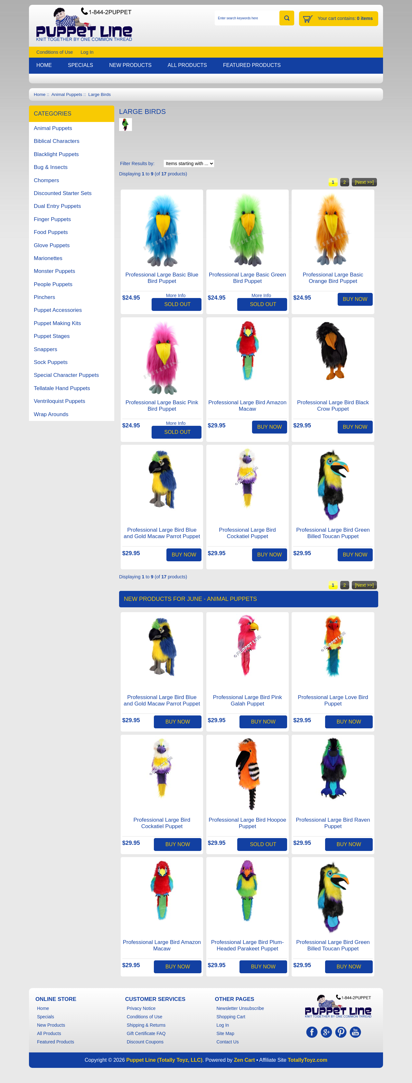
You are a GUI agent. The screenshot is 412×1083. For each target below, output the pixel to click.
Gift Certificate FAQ (146, 1033)
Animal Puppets (67, 94)
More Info (176, 295)
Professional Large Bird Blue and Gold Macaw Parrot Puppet (162, 533)
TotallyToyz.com (307, 1060)
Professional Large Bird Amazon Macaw (247, 405)
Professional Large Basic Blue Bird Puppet (162, 278)
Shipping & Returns (146, 1025)
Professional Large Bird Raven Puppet (333, 823)
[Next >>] (364, 182)
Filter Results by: (137, 163)
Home (39, 94)
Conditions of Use (54, 52)
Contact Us (227, 1041)
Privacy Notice (141, 1008)
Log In (87, 52)
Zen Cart (244, 1060)
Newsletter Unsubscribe (240, 1008)
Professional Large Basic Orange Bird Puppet (333, 278)
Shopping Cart (230, 1016)
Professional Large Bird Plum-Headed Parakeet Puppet (247, 945)
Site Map (225, 1033)
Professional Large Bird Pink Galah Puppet (247, 700)
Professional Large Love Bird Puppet (333, 700)
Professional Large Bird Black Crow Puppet (333, 405)
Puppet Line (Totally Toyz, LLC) (164, 1060)
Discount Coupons (145, 1041)
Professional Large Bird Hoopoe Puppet (247, 823)
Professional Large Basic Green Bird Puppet (247, 278)
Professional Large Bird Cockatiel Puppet (247, 533)
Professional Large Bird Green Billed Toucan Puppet (333, 533)
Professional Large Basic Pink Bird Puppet (162, 405)
